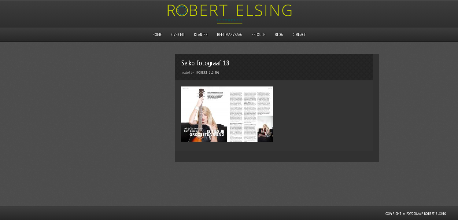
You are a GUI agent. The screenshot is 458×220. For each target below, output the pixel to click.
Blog (279, 34)
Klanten (201, 34)
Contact (299, 34)
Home (157, 34)
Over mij (178, 34)
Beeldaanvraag (229, 34)
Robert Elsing (207, 72)
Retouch (258, 34)
